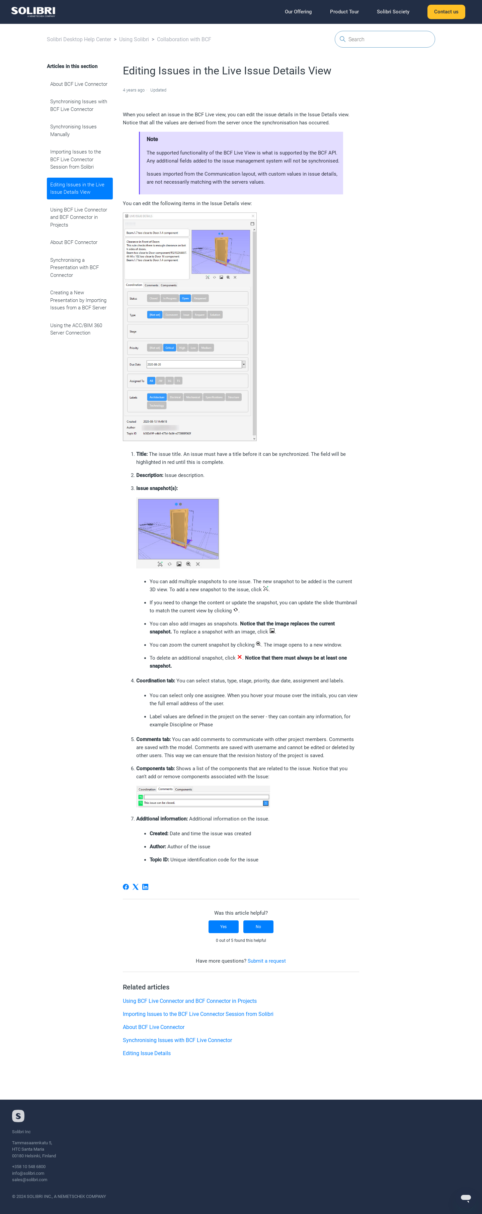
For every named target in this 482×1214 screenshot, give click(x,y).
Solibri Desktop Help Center (79, 39)
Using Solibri (134, 39)
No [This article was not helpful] (258, 926)
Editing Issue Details (147, 1053)
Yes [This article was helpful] (223, 926)
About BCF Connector (73, 242)
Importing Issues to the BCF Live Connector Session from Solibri (75, 159)
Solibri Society (393, 12)
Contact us (446, 12)
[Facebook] (126, 887)
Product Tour (344, 12)
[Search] (385, 39)
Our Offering (298, 12)
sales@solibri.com (29, 1179)
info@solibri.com (28, 1173)
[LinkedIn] (145, 887)
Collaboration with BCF (184, 39)
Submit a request (267, 961)
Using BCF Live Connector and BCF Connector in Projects (78, 217)
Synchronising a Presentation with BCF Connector (74, 267)
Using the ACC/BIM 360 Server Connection (76, 329)
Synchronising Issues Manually (73, 130)
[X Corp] (136, 887)
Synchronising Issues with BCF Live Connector (78, 105)
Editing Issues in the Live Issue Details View (77, 188)
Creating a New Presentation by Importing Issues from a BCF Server (78, 300)
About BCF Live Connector (78, 84)
